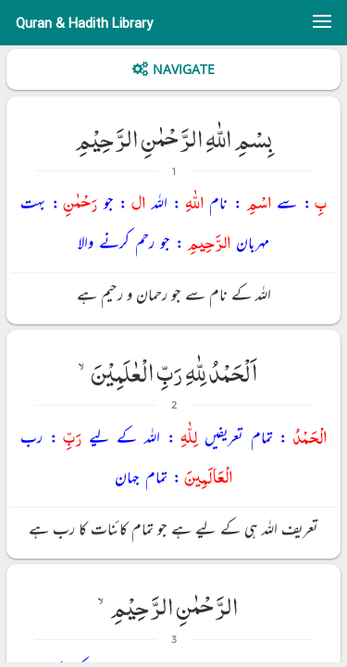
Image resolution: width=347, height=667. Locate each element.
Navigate (184, 69)
